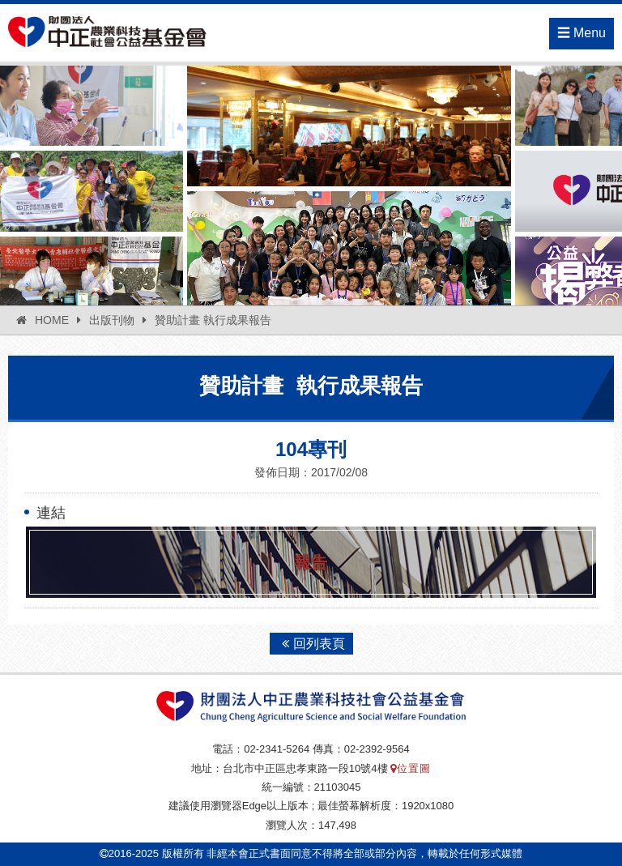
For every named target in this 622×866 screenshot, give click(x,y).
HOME (52, 320)
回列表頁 (311, 644)
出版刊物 (111, 320)
